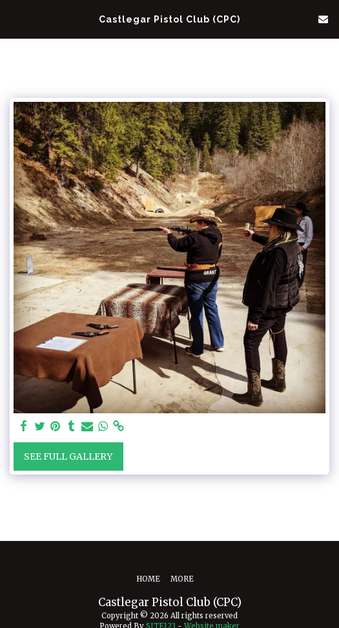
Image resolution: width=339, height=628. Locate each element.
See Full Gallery (68, 456)
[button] (14, 18)
